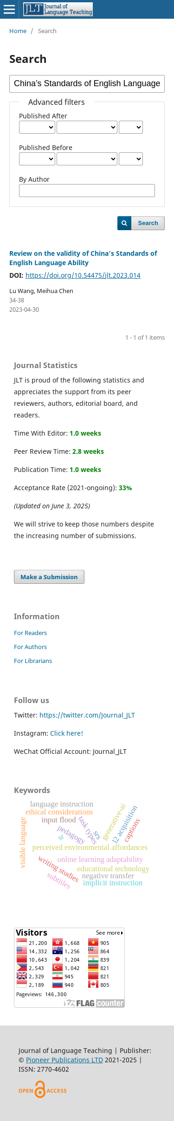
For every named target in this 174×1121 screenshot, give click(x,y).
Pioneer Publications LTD (64, 1059)
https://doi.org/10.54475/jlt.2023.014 (83, 275)
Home (17, 31)
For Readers (30, 633)
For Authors (30, 647)
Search (148, 222)
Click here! (66, 733)
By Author (34, 179)
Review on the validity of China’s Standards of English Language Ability (83, 258)
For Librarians (33, 660)
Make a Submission (49, 577)
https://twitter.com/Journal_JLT (87, 715)
